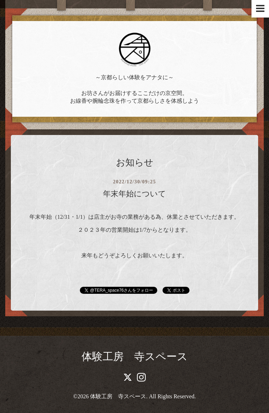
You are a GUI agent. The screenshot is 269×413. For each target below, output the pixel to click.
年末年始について (134, 193)
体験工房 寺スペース (135, 356)
